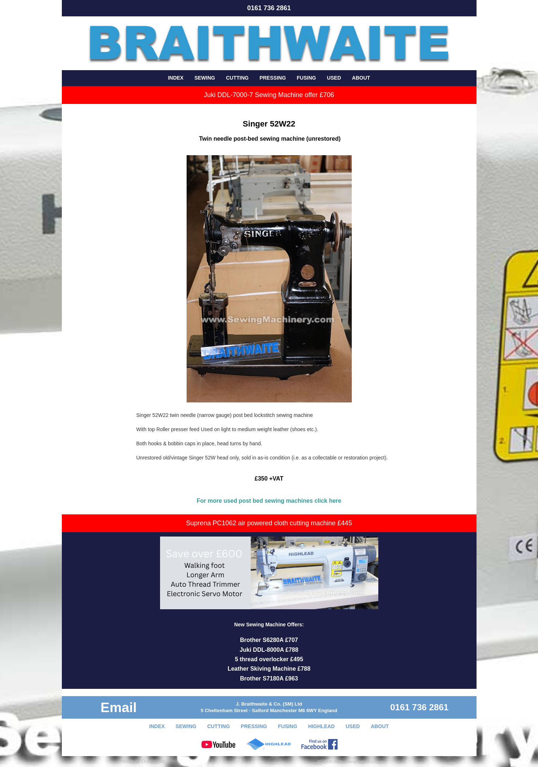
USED (334, 78)
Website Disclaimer (144, 761)
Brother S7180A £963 (269, 678)
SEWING (204, 78)
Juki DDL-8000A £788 (269, 650)
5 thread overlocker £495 (269, 659)
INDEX (176, 78)
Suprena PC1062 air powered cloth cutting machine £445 (269, 523)
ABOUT (361, 78)
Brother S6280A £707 (269, 640)
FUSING (306, 78)
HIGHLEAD (321, 726)
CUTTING (237, 78)
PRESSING (272, 78)
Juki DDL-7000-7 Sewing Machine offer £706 (269, 95)
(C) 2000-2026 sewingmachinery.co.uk (350, 761)
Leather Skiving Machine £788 (269, 669)
